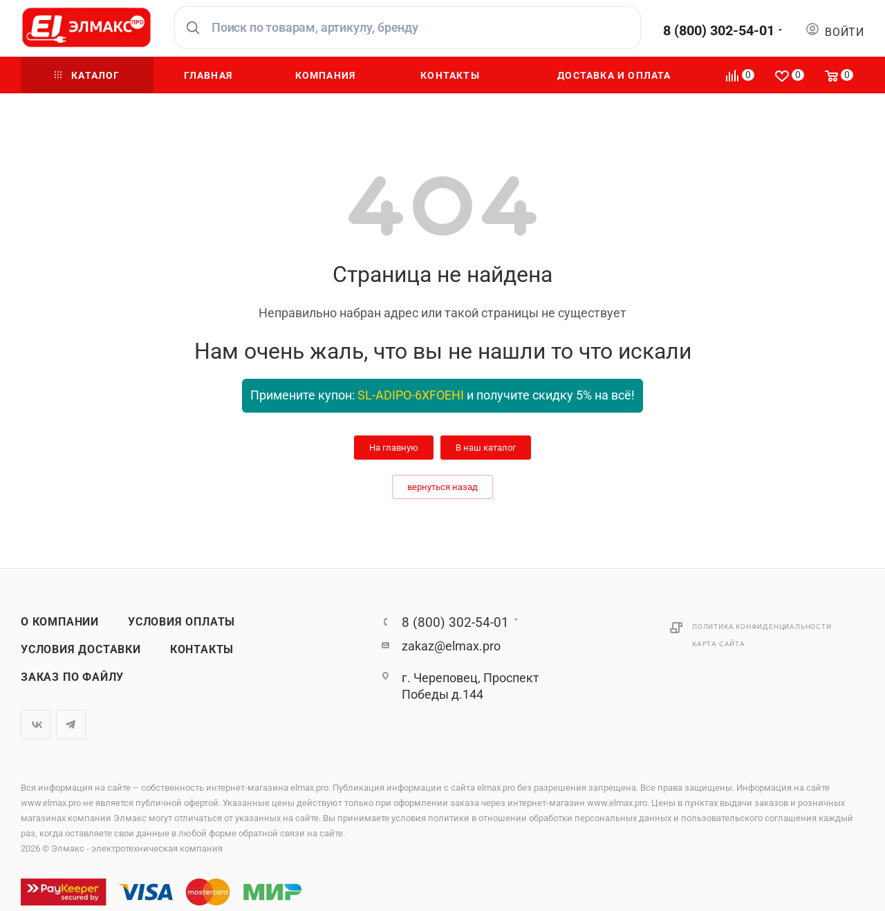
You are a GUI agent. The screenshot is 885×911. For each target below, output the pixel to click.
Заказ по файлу (72, 677)
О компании (60, 622)
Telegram (71, 725)
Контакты (202, 650)
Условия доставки (81, 650)
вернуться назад (442, 487)
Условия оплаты (181, 622)
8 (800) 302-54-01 (718, 30)
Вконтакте (35, 725)
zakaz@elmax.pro (451, 646)
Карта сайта (718, 644)
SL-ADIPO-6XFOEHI (410, 395)
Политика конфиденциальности (762, 626)
